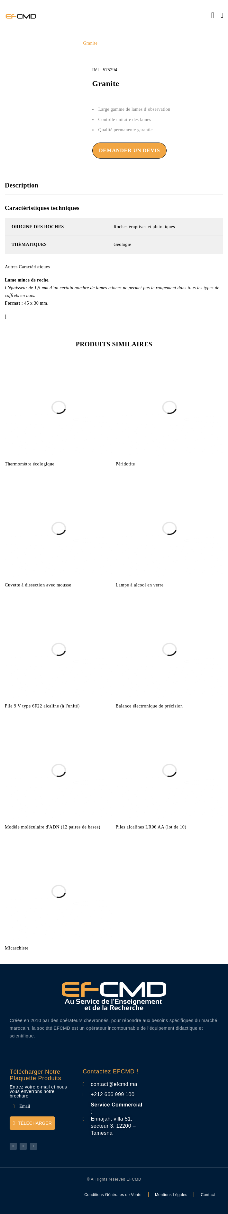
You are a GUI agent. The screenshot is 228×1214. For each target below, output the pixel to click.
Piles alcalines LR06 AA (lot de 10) (151, 826)
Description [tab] (21, 185)
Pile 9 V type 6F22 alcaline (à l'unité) (42, 705)
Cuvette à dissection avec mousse (38, 584)
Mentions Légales (171, 1194)
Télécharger (32, 1122)
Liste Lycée (37, 43)
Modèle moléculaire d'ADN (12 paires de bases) (52, 826)
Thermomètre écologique (29, 463)
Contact (208, 1194)
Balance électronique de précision (149, 705)
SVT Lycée (66, 43)
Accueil (12, 43)
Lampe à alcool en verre (140, 584)
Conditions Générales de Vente (112, 1194)
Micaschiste (16, 947)
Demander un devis (129, 150)
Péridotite (125, 463)
